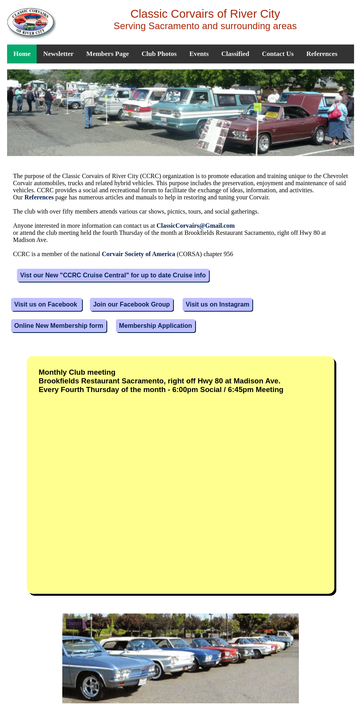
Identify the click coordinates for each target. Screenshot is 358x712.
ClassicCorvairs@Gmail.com (196, 225)
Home (21, 54)
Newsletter (58, 54)
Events (199, 54)
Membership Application (155, 325)
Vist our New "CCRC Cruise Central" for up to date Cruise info (113, 275)
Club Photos (159, 54)
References (321, 54)
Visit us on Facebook (46, 304)
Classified (235, 54)
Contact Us (278, 54)
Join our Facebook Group (131, 304)
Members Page (107, 54)
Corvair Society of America (138, 254)
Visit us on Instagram (218, 304)
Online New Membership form (58, 325)
